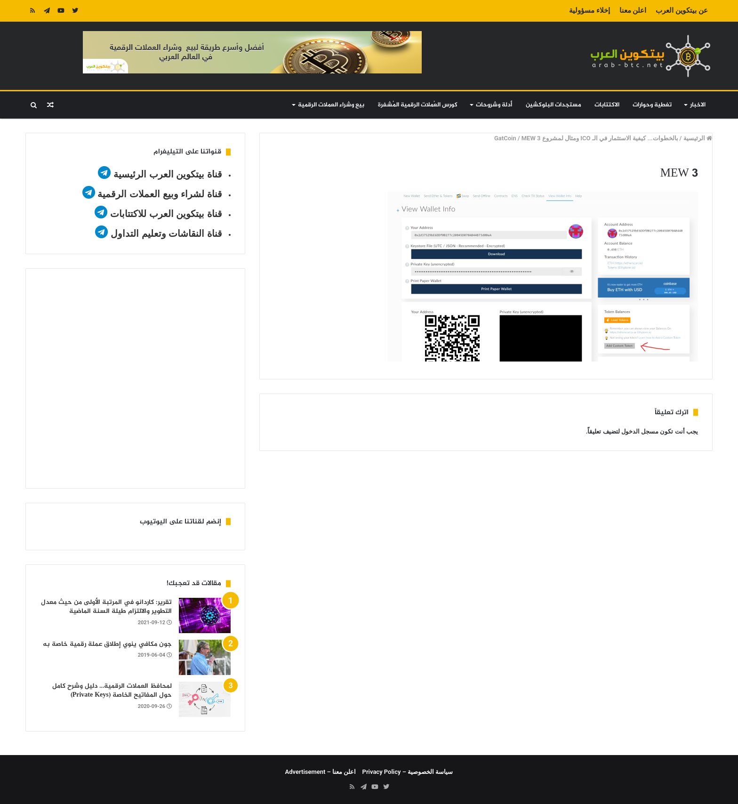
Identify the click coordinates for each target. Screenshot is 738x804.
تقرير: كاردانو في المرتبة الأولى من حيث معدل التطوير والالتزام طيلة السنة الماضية (106, 607)
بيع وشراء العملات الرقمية (331, 105)
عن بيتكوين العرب (681, 10)
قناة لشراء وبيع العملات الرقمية (159, 194)
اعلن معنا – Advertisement (320, 771)
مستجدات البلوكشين (553, 105)
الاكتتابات (606, 105)
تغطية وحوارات (652, 105)
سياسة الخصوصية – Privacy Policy (407, 771)
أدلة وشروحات (494, 105)
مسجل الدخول (639, 431)
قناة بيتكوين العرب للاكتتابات (164, 214)
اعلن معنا (633, 10)
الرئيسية (697, 138)
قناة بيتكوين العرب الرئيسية (167, 174)
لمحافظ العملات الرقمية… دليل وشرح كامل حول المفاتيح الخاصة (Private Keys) (112, 691)
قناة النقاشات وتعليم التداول (166, 233)
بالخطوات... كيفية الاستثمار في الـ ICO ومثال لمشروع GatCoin (586, 138)
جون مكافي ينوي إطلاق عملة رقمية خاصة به (107, 644)
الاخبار (698, 105)
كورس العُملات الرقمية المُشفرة (417, 105)
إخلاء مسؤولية (589, 10)
